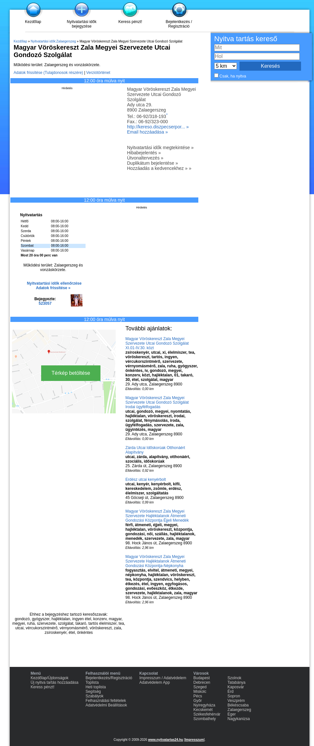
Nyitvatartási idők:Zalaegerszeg (53, 41)
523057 (45, 303)
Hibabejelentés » (144, 152)
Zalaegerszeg (239, 709)
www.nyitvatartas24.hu (165, 739)
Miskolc (199, 691)
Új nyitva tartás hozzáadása (54, 682)
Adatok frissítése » (53, 288)
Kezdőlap (33, 21)
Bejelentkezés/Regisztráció (109, 678)
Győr (197, 700)
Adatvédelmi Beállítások (106, 705)
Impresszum (194, 739)
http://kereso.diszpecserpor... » (158, 126)
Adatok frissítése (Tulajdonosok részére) (48, 72)
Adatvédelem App (154, 682)
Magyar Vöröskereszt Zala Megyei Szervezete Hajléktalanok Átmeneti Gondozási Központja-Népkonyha (155, 561)
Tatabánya (236, 682)
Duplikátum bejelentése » (152, 163)
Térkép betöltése (71, 373)
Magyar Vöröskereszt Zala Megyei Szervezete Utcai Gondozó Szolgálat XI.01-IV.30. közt (157, 343)
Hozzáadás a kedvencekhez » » (159, 168)
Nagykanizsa (238, 718)
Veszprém (236, 700)
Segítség (93, 691)
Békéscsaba (238, 705)
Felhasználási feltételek (106, 700)
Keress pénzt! (130, 21)
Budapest (201, 678)
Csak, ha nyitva (232, 76)
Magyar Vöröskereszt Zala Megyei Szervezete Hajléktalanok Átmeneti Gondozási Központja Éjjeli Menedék (157, 516)
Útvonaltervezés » (145, 157)
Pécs (197, 696)
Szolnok (234, 678)
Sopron (233, 696)
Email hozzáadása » (147, 132)
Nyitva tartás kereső (245, 39)
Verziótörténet (98, 72)
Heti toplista (96, 687)
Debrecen (201, 682)
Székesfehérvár (206, 714)
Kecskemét (203, 709)
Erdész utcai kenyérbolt (145, 479)
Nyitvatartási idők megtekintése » (160, 147)
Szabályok (94, 696)
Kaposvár (235, 687)
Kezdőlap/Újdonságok (50, 678)
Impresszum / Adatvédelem (162, 678)
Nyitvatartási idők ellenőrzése (54, 283)
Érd (230, 691)
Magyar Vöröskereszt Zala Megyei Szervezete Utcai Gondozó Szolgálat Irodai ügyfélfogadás (157, 402)
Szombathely (204, 718)
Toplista (92, 682)
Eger (231, 714)
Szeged (200, 687)
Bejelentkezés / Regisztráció (179, 24)
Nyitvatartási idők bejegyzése (81, 24)
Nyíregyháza (204, 705)
